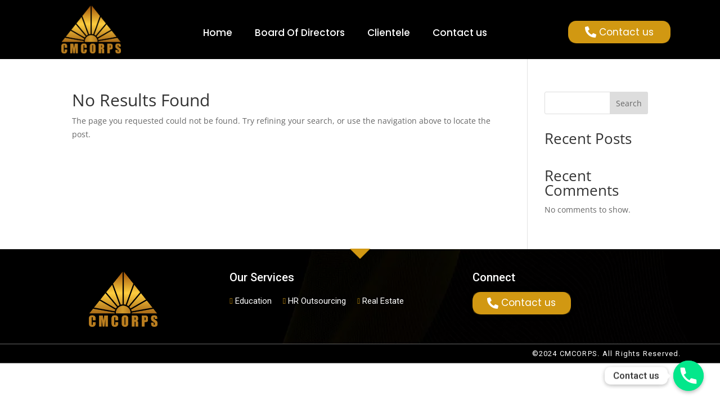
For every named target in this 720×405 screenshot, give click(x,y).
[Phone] (688, 376)
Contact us (460, 32)
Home (217, 32)
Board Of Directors (300, 32)
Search (629, 103)
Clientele (388, 32)
